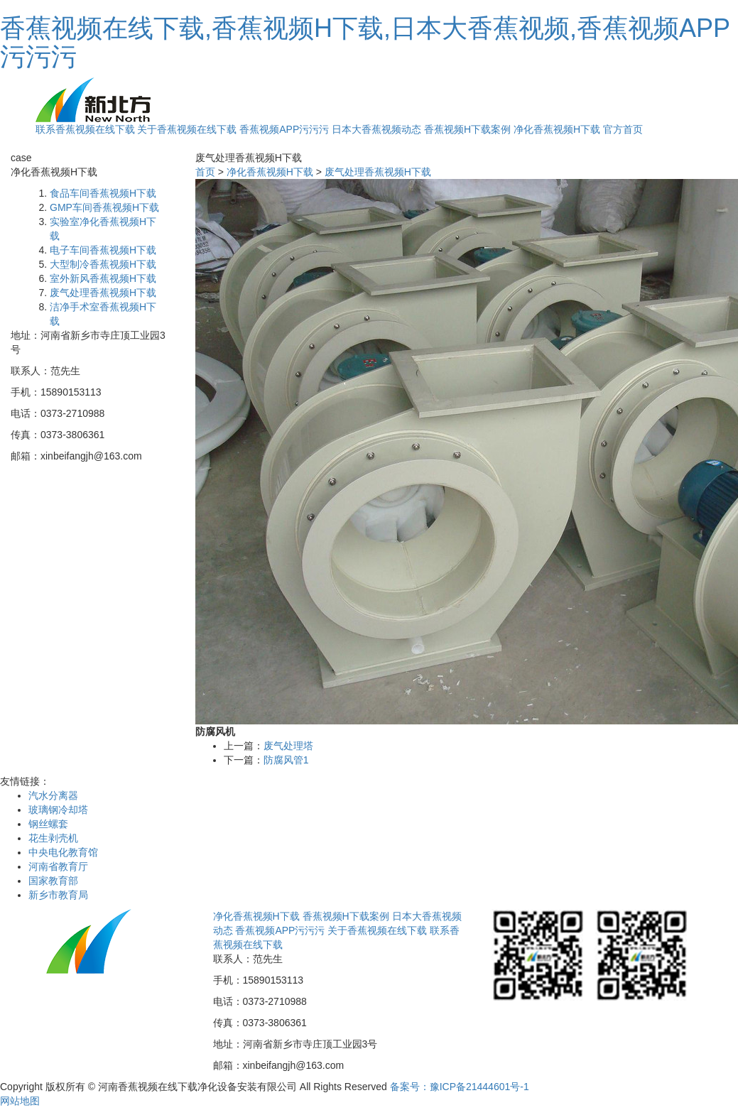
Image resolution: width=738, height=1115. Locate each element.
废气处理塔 (288, 745)
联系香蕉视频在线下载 (85, 129)
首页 (205, 172)
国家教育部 (53, 880)
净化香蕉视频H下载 (557, 129)
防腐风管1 (286, 760)
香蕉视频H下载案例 (467, 129)
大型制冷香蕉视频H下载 (103, 264)
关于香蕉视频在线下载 (187, 129)
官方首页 (623, 129)
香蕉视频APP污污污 (284, 129)
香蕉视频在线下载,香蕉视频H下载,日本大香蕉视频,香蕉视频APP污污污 (365, 42)
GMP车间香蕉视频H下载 (104, 207)
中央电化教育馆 (63, 852)
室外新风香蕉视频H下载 (103, 278)
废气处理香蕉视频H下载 (103, 292)
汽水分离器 (53, 795)
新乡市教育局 (58, 895)
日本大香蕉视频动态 (376, 129)
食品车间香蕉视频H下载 (103, 193)
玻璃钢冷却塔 (58, 809)
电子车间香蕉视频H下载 (103, 250)
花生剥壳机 (53, 838)
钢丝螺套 (48, 824)
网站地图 (20, 1100)
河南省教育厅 (58, 866)
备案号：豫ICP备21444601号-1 (459, 1086)
